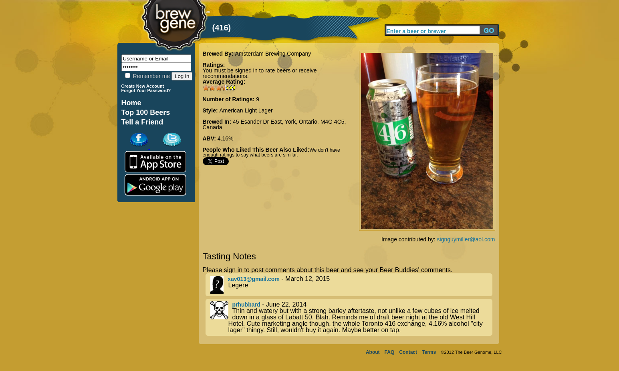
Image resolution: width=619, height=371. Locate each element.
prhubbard (246, 304)
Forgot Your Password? (146, 90)
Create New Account (142, 86)
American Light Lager (246, 110)
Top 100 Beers (145, 112)
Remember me (147, 76)
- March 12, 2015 (351, 285)
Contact (408, 352)
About (373, 352)
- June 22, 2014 (351, 317)
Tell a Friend (142, 122)
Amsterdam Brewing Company (273, 53)
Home (131, 103)
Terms (429, 352)
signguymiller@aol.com (466, 239)
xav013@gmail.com (254, 279)
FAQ (390, 352)
